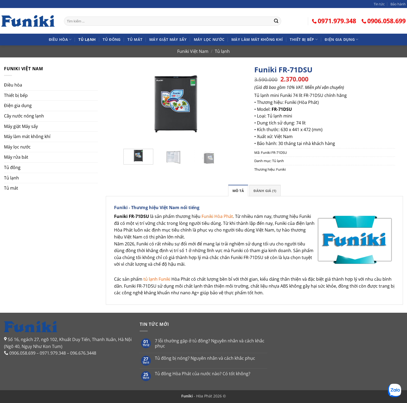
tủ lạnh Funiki (156, 279)
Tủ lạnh (87, 39)
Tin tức (379, 4)
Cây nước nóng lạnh (24, 116)
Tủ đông (111, 39)
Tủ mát (134, 39)
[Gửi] (276, 21)
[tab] (238, 190)
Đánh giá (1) (264, 190)
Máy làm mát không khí (257, 39)
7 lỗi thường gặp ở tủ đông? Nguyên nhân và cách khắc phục (209, 343)
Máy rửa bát (16, 157)
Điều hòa (60, 39)
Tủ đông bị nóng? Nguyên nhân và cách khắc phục (205, 358)
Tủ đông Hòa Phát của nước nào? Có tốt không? (202, 373)
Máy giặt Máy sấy (168, 39)
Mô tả (238, 190)
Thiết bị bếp (304, 39)
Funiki (281, 169)
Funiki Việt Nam (192, 51)
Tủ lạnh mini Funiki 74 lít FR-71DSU (288, 95)
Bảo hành (398, 4)
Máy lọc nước (209, 39)
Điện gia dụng (341, 39)
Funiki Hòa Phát (217, 216)
